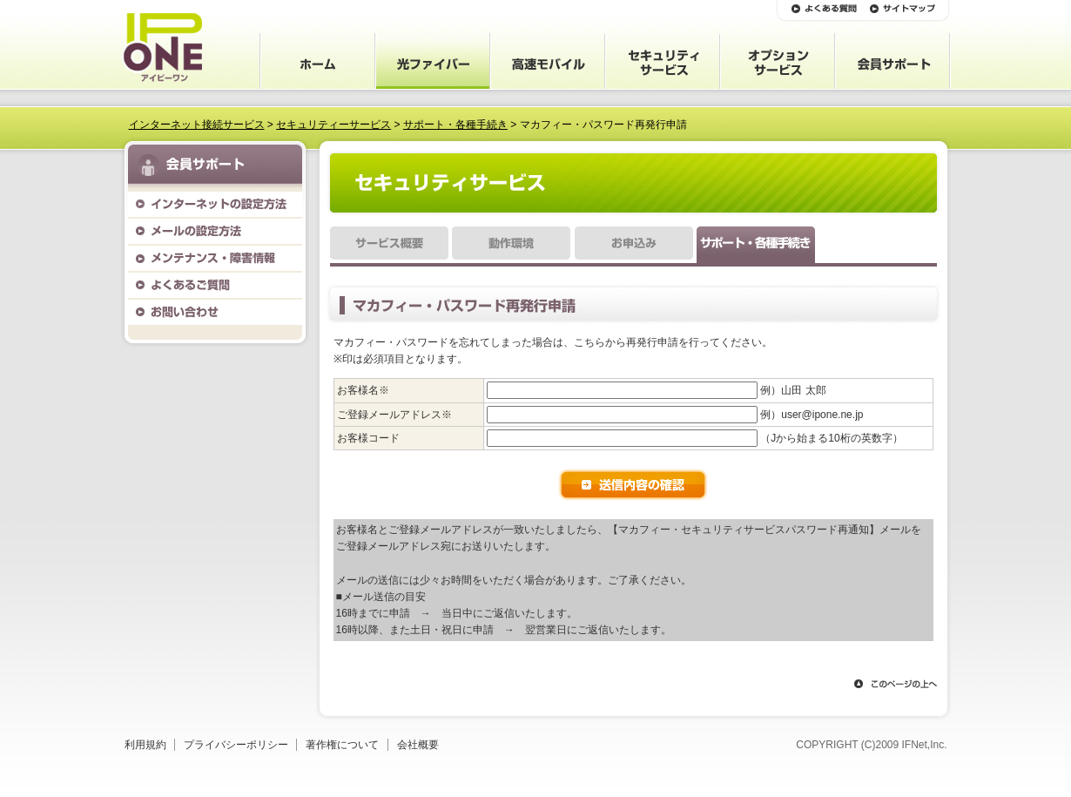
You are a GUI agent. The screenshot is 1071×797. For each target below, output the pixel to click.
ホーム (317, 61)
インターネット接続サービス (197, 124)
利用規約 (145, 745)
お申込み (634, 246)
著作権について (342, 745)
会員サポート (547, 61)
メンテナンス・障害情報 (215, 258)
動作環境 (511, 246)
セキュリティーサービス (333, 124)
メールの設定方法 (215, 231)
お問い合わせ (215, 312)
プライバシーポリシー (236, 745)
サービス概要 (389, 246)
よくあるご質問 (215, 285)
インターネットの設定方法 (215, 204)
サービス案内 (432, 61)
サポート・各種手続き (455, 124)
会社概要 (418, 745)
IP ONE (161, 47)
